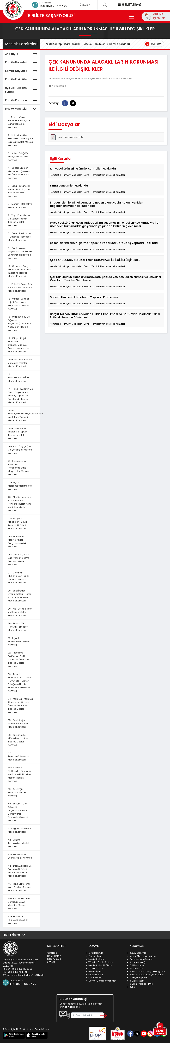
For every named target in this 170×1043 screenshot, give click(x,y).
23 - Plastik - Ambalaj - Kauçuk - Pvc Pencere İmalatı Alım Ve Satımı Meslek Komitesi (20, 503)
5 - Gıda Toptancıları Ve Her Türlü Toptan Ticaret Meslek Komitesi (19, 191)
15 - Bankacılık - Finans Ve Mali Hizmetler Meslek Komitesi (20, 363)
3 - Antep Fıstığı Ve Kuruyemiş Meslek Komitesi (18, 157)
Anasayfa (21, 54)
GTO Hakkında (95, 952)
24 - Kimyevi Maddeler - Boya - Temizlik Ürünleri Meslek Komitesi (18, 523)
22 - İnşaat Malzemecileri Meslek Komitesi (20, 486)
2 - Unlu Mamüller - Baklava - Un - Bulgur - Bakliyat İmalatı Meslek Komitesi (20, 140)
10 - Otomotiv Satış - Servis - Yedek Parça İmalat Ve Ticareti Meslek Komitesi (19, 271)
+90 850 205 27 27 (53, 6)
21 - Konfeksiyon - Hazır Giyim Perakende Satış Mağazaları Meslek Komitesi (18, 467)
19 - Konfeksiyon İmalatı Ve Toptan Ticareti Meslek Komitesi (17, 433)
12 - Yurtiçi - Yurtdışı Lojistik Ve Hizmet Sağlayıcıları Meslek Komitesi (19, 304)
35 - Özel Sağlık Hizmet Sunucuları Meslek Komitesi (18, 724)
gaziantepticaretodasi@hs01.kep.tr (25, 975)
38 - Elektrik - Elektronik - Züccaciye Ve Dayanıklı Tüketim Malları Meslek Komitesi (20, 774)
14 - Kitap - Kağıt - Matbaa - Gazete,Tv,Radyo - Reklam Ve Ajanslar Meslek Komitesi (18, 345)
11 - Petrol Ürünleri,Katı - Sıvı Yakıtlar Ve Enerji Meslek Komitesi (20, 287)
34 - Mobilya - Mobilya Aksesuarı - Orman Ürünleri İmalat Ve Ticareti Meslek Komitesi (20, 705)
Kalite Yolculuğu (138, 962)
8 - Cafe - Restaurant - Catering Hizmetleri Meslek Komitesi (19, 237)
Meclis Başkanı (96, 959)
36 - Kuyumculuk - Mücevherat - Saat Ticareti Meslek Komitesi (18, 740)
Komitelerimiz (95, 977)
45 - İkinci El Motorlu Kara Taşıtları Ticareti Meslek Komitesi (19, 887)
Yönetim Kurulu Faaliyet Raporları (147, 974)
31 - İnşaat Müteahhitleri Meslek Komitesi (19, 641)
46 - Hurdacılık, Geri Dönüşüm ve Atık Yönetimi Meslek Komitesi (19, 903)
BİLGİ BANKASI (54, 959)
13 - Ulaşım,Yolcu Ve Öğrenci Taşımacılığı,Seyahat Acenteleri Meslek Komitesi (19, 323)
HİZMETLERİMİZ (130, 5)
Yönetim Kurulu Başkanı (100, 962)
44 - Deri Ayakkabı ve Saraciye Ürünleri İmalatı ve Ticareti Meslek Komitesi (20, 871)
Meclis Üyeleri (95, 971)
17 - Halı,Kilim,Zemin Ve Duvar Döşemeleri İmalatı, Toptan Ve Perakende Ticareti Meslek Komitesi (20, 395)
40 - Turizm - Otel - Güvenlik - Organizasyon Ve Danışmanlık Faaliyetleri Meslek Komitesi (18, 812)
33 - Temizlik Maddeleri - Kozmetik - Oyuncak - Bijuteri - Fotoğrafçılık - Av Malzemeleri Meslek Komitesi (20, 683)
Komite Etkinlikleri (21, 79)
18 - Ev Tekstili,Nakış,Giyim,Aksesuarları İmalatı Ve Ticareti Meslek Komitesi (24, 415)
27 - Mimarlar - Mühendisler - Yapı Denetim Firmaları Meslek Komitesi (18, 577)
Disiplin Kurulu (95, 974)
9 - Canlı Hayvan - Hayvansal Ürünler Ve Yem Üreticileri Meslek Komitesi (20, 253)
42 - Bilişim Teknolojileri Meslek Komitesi (19, 843)
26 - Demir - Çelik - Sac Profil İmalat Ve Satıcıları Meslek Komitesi (18, 559)
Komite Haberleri (21, 62)
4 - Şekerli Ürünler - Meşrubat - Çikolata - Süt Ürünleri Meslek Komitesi (20, 173)
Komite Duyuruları (21, 71)
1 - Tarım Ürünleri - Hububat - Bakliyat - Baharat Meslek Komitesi (19, 122)
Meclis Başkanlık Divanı (100, 965)
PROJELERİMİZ (54, 956)
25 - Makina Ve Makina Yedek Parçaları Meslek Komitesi (17, 541)
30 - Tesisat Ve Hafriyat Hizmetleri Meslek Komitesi (18, 627)
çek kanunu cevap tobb (67, 137)
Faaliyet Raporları (139, 977)
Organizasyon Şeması (141, 959)
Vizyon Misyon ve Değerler (143, 956)
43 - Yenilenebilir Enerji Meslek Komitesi (20, 856)
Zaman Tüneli (95, 956)
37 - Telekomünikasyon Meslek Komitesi (18, 756)
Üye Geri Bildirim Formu (21, 90)
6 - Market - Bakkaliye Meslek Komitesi (20, 205)
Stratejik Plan (136, 968)
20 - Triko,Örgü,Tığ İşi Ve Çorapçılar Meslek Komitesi (20, 450)
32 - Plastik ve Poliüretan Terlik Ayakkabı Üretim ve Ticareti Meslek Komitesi (18, 659)
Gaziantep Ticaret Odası (62, 44)
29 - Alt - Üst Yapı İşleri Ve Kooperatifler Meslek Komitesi (20, 612)
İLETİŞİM (51, 962)
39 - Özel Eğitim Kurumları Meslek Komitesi (17, 792)
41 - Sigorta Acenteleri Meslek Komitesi (20, 830)
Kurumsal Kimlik (138, 952)
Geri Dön (153, 44)
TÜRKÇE (85, 5)
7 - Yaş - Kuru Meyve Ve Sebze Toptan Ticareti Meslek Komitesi (19, 220)
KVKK (132, 986)
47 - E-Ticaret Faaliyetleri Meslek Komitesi (18, 920)
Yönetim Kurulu (96, 968)
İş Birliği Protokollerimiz (141, 983)
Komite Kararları (119, 44)
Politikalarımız (137, 965)
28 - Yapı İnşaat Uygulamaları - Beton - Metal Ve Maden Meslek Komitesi (20, 595)
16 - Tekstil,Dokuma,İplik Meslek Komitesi (18, 378)
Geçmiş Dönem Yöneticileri (102, 980)
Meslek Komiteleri (94, 44)
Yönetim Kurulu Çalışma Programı (147, 971)
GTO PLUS (52, 952)
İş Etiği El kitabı (137, 980)
